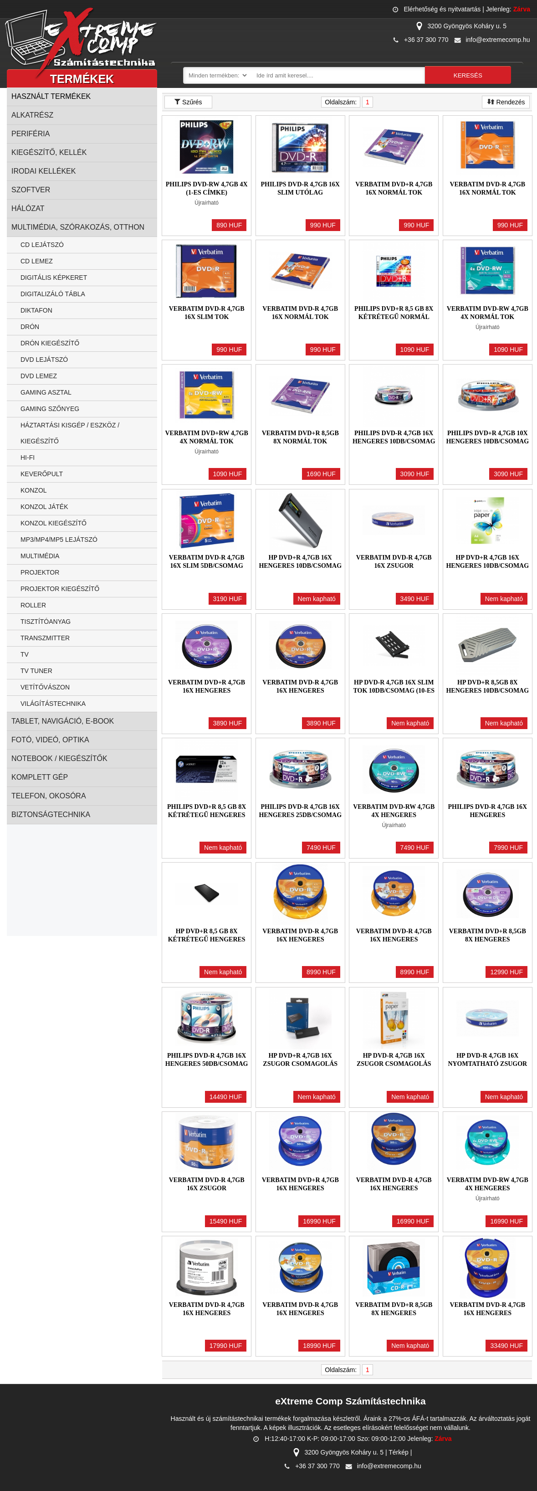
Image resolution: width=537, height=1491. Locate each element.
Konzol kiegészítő (53, 523)
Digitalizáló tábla (52, 294)
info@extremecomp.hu (497, 39)
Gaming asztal (46, 392)
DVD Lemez (38, 376)
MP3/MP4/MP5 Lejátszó (58, 539)
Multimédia (39, 556)
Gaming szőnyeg (49, 408)
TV (24, 654)
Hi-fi (27, 457)
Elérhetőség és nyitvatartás (442, 9)
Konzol (33, 490)
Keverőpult (41, 474)
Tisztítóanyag (45, 621)
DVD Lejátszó (44, 359)
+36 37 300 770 (426, 39)
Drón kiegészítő (49, 343)
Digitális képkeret (53, 277)
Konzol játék (44, 506)
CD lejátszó (42, 244)
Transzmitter (45, 638)
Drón (29, 326)
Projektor (39, 572)
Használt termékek (51, 96)
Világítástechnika (53, 703)
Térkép (399, 1452)
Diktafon (36, 310)
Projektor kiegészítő (59, 588)
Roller (33, 605)
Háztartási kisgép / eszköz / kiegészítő (69, 433)
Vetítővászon (45, 687)
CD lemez (36, 261)
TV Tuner (36, 670)
